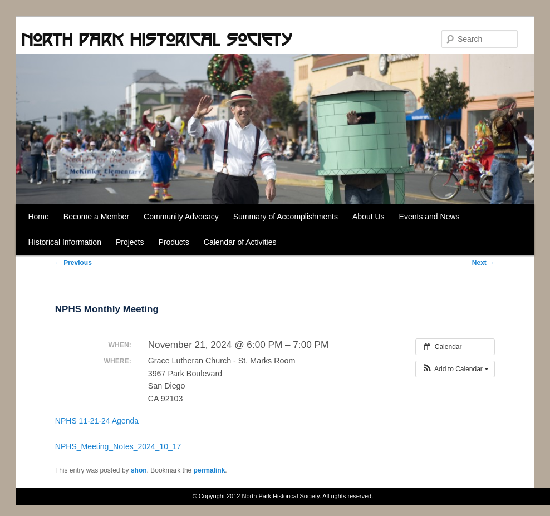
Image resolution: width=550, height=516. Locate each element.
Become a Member (96, 216)
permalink (209, 470)
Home (38, 216)
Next (483, 263)
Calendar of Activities (240, 242)
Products (174, 242)
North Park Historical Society (156, 39)
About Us (368, 216)
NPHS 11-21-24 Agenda (97, 420)
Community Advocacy (181, 216)
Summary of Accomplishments (285, 216)
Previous (73, 263)
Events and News (429, 216)
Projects (130, 242)
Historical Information (64, 242)
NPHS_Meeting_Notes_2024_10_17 (118, 446)
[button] (455, 369)
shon (139, 470)
